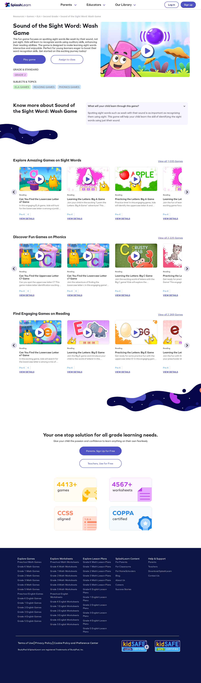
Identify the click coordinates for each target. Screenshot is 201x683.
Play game (29, 59)
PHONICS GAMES (69, 87)
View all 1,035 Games (170, 161)
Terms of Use (26, 643)
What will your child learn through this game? (136, 106)
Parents (69, 4)
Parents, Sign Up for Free (100, 451)
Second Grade (50, 16)
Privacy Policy (43, 643)
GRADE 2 (20, 74)
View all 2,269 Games (170, 314)
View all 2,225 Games (170, 237)
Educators (96, 4)
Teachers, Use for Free (100, 463)
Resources (18, 16)
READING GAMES (44, 87)
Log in (171, 4)
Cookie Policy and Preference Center (76, 643)
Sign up (188, 4)
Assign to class (67, 59)
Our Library (125, 4)
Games (30, 16)
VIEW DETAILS (26, 218)
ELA (39, 16)
